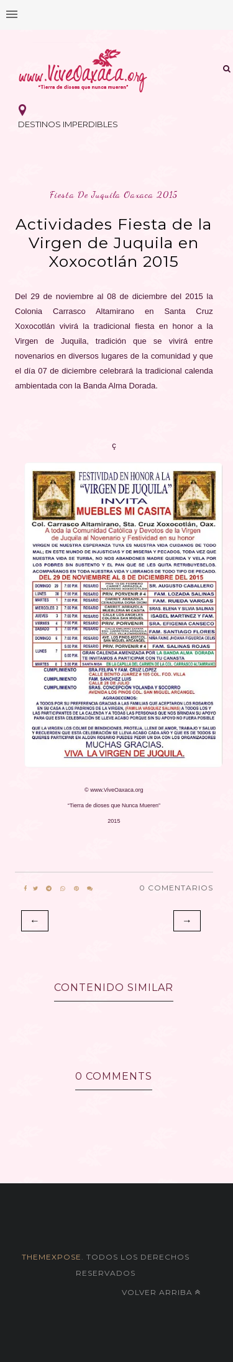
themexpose (51, 1256)
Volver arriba (161, 1292)
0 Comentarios (176, 887)
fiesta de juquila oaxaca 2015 (114, 194)
